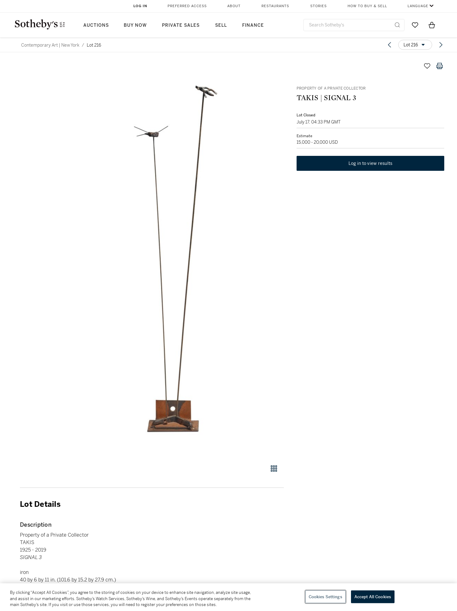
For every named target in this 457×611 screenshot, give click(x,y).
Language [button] (418, 6)
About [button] (234, 6)
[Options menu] (415, 45)
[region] (228, 597)
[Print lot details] (440, 66)
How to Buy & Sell (367, 6)
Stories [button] (318, 6)
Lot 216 (94, 45)
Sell (221, 25)
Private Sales (181, 25)
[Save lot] (427, 66)
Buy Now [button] (135, 25)
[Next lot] (441, 45)
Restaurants (275, 6)
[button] (175, 258)
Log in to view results (371, 163)
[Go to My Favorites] (415, 25)
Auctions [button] (96, 25)
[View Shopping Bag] (432, 25)
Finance (253, 25)
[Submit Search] (397, 24)
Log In (140, 6)
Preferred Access (187, 6)
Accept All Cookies (372, 596)
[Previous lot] (389, 45)
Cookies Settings (325, 596)
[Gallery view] (274, 468)
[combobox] (353, 25)
